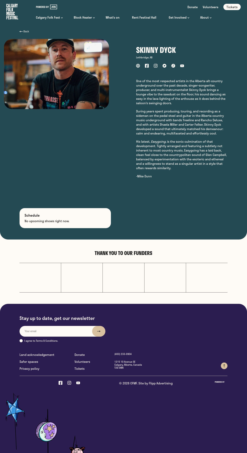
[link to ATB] (53, 7)
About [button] (204, 17)
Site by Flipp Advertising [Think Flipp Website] (155, 383)
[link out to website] (138, 66)
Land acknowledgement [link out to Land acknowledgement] (37, 354)
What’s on (113, 17)
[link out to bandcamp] (164, 66)
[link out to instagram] (156, 66)
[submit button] (98, 331)
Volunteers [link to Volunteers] (210, 7)
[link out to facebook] (147, 66)
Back (24, 31)
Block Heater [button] (83, 17)
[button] (21, 340)
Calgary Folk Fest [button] (48, 17)
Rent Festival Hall (144, 17)
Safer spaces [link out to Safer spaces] (29, 361)
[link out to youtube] (182, 66)
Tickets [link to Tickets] (232, 7)
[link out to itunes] (173, 66)
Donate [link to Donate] (192, 7)
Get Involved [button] (178, 17)
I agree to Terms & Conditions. (39, 340)
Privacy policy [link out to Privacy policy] (29, 368)
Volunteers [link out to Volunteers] (82, 361)
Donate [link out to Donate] (80, 354)
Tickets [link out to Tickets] (80, 368)
